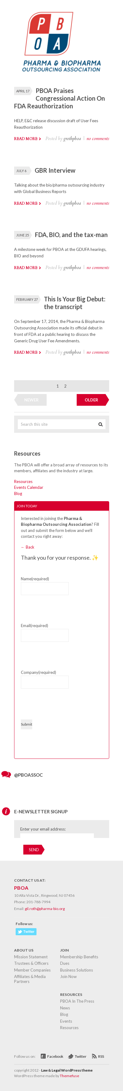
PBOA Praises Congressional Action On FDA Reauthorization (59, 98)
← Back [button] (27, 547)
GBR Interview (55, 170)
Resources (23, 481)
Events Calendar (28, 487)
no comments (97, 138)
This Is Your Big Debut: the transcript (75, 302)
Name (35, 578)
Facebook (55, 1056)
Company (38, 672)
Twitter (80, 1056)
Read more (25, 138)
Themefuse (69, 1075)
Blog (18, 493)
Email (34, 625)
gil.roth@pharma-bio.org (45, 908)
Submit (26, 724)
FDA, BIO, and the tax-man (71, 234)
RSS (101, 1056)
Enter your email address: (43, 829)
